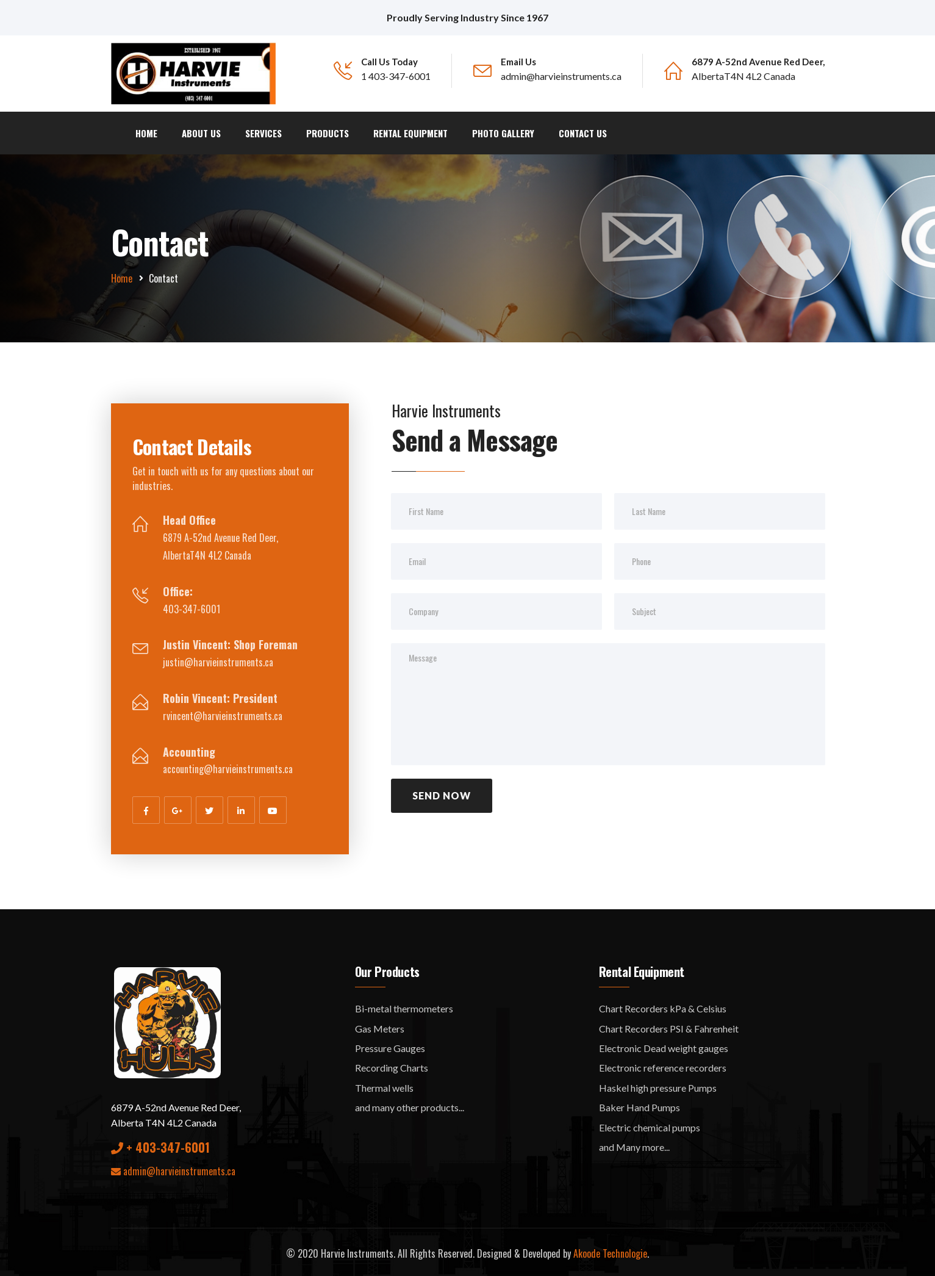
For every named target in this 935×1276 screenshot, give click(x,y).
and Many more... (634, 1144)
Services (263, 130)
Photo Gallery (503, 130)
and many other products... (409, 1105)
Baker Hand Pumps (639, 1105)
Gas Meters (379, 1025)
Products (327, 130)
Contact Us (583, 130)
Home (146, 130)
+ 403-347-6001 (160, 1144)
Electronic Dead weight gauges (663, 1045)
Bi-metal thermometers (404, 1006)
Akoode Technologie (610, 1250)
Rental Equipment (410, 130)
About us (201, 130)
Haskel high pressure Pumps (658, 1084)
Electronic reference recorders (662, 1065)
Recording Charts (391, 1065)
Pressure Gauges (390, 1045)
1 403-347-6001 (396, 76)
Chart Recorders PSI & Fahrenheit (669, 1025)
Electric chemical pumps (649, 1124)
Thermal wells (384, 1084)
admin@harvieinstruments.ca (561, 76)
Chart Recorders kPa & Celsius (662, 1006)
